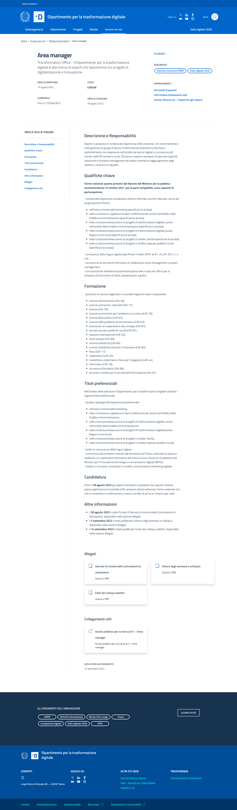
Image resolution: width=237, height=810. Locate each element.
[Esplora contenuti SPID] (100, 723)
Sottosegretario (34, 29)
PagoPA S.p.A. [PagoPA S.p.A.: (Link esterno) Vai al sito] (128, 787)
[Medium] (180, 19)
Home (24, 41)
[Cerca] (214, 16)
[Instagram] (192, 19)
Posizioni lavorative (59, 41)
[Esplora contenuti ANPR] (47, 717)
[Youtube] (186, 19)
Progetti (78, 29)
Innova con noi (113, 29)
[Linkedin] (186, 15)
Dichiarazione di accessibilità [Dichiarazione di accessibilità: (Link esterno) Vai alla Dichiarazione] (126, 804)
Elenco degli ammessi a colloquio (181, 566)
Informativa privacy (47, 804)
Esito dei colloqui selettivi (110, 593)
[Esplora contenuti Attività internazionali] (71, 717)
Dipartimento (58, 29)
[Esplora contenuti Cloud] (121, 717)
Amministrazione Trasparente (185, 778)
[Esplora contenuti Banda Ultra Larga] (98, 717)
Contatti (25, 804)
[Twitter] (180, 15)
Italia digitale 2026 (201, 29)
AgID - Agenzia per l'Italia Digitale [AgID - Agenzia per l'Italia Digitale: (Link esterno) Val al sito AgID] (138, 783)
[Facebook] (192, 15)
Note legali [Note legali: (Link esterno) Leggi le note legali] (93, 804)
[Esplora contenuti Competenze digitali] (51, 723)
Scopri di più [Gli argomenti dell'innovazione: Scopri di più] (188, 713)
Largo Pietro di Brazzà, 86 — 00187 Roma (43, 784)
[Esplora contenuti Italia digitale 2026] (200, 70)
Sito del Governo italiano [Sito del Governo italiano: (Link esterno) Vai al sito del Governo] (133, 778)
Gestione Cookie (72, 804)
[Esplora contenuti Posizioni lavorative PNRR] (170, 70)
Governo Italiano (29, 3)
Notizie (94, 29)
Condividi (161, 54)
